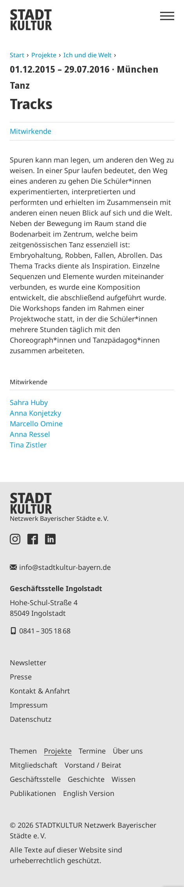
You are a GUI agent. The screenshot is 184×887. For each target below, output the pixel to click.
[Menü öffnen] (167, 16)
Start (17, 55)
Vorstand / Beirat (93, 765)
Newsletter (28, 662)
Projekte (43, 55)
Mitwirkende (30, 131)
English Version (88, 793)
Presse (21, 676)
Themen (23, 751)
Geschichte (86, 779)
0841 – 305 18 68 (44, 630)
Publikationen (33, 793)
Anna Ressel (30, 434)
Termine (92, 751)
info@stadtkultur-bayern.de (65, 567)
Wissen (123, 779)
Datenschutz (30, 719)
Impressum (29, 705)
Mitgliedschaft (34, 765)
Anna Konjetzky (35, 413)
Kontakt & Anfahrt (40, 690)
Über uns (128, 751)
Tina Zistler (28, 444)
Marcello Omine (36, 423)
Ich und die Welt (87, 55)
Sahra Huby (29, 402)
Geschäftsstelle (35, 779)
